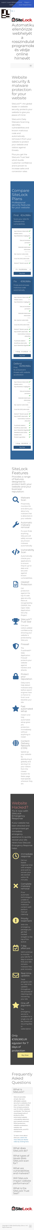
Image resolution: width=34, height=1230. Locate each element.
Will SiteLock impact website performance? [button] (22, 1181)
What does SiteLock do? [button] (20, 1149)
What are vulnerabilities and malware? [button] (21, 1171)
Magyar (27, 2)
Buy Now (22, 273)
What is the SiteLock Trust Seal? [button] (21, 1191)
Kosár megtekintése (25, 5)
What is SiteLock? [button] (18, 1090)
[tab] (22, 1090)
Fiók (12, 11)
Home (11, 5)
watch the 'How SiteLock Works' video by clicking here (21, 1139)
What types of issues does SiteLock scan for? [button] (21, 1159)
